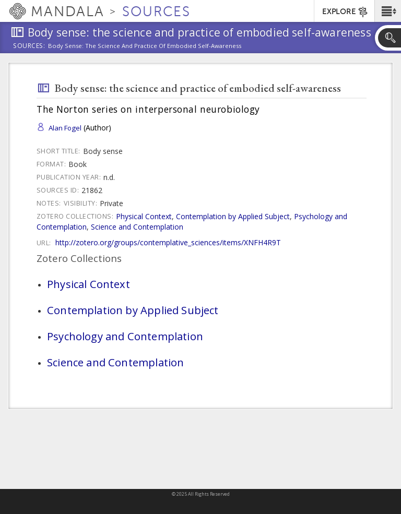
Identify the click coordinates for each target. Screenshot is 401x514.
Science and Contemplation (137, 227)
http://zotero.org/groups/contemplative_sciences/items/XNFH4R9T (168, 242)
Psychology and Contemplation (125, 336)
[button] (387, 11)
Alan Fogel (65, 128)
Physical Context (144, 216)
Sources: (29, 46)
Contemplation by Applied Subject (233, 216)
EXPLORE (345, 12)
